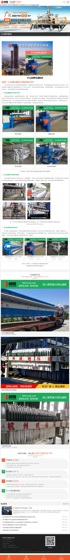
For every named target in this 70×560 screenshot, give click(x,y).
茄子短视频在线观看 (8, 333)
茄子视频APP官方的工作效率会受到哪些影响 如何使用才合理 (19, 517)
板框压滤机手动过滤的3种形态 (11, 530)
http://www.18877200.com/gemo (34, 265)
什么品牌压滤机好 (26, 87)
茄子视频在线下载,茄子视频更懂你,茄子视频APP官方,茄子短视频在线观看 (19, 5)
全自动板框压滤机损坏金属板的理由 (12, 527)
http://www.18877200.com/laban (41, 171)
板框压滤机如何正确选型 (9, 390)
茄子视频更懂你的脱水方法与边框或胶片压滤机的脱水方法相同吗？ (20, 522)
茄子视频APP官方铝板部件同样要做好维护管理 (15, 519)
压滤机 (12, 85)
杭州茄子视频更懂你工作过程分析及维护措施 (14, 525)
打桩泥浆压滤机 (6, 446)
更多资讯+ (66, 504)
